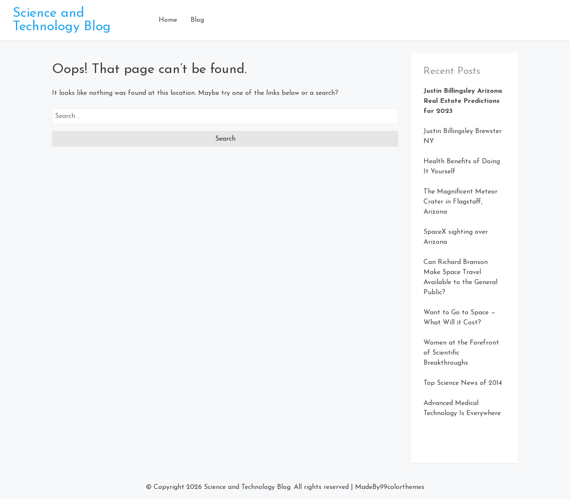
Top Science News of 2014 (463, 383)
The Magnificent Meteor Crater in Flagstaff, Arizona (460, 201)
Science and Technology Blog (62, 20)
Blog (197, 20)
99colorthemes (402, 487)
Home (168, 20)
